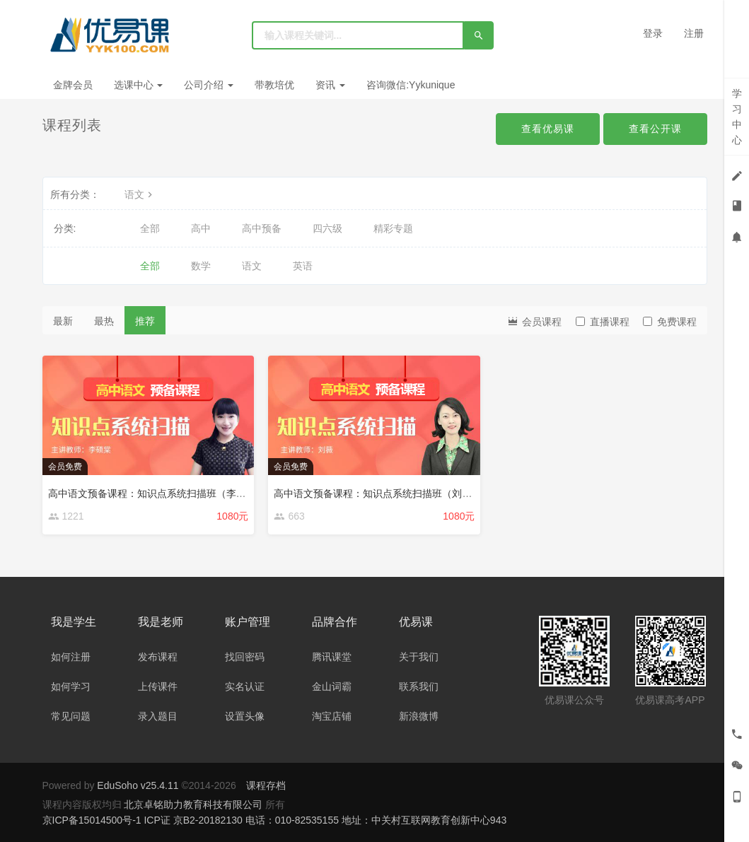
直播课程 (602, 321)
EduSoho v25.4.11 (137, 785)
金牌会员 (73, 84)
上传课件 (158, 686)
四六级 (327, 228)
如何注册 (71, 656)
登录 (653, 33)
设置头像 (245, 716)
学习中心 (737, 117)
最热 (104, 321)
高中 (201, 228)
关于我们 (419, 656)
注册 (694, 33)
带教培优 (274, 84)
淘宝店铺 (332, 716)
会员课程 (534, 320)
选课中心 (138, 84)
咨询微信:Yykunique (410, 84)
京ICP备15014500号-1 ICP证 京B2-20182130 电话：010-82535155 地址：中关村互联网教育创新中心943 (274, 820)
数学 (201, 265)
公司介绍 (208, 84)
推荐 (145, 321)
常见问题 (71, 716)
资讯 (330, 84)
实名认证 (245, 686)
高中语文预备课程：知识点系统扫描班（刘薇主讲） (387, 493)
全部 (150, 228)
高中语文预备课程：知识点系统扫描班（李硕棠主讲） (167, 493)
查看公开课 (655, 128)
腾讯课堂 (332, 656)
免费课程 (670, 321)
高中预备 (261, 228)
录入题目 (158, 716)
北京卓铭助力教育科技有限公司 (194, 804)
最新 (63, 321)
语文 (140, 194)
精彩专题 (393, 228)
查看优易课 (547, 128)
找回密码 (245, 656)
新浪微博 (419, 716)
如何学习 (71, 686)
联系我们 (419, 686)
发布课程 (158, 656)
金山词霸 (332, 686)
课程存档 (266, 785)
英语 (303, 265)
